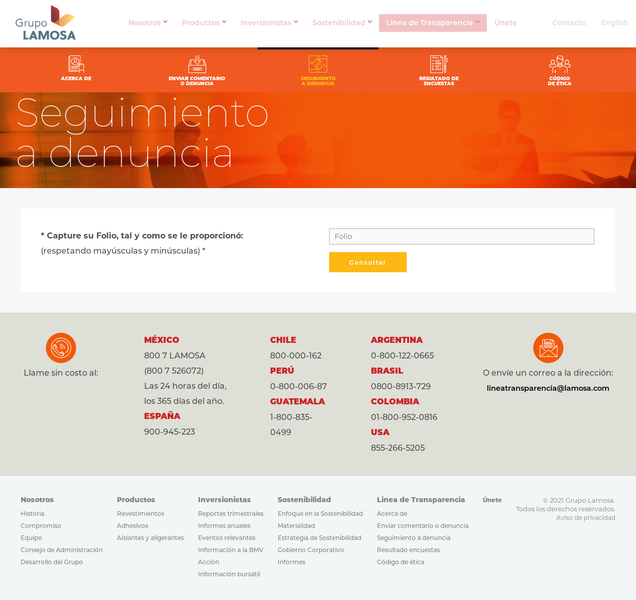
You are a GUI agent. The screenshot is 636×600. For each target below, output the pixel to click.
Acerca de (392, 513)
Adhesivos (132, 525)
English (614, 22)
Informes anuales (224, 525)
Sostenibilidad (341, 22)
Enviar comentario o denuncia (423, 525)
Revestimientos (140, 513)
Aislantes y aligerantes (150, 538)
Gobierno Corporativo (311, 550)
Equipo (31, 538)
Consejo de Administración (62, 550)
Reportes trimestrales (231, 513)
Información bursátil (229, 574)
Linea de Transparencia (433, 22)
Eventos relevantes (227, 538)
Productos (204, 22)
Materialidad (296, 525)
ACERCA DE (121, 66)
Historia (32, 513)
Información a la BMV (231, 550)
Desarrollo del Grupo (52, 562)
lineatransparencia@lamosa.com (550, 388)
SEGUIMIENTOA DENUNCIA (318, 69)
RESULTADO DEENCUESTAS (416, 69)
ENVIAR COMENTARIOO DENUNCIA (219, 69)
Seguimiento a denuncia (414, 538)
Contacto (569, 22)
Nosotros (148, 22)
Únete (505, 22)
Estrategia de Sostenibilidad (319, 538)
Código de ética (400, 562)
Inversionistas (269, 22)
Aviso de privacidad (585, 517)
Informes (291, 562)
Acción (208, 562)
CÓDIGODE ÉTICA (514, 69)
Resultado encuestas (408, 550)
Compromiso (41, 525)
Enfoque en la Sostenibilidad (320, 513)
